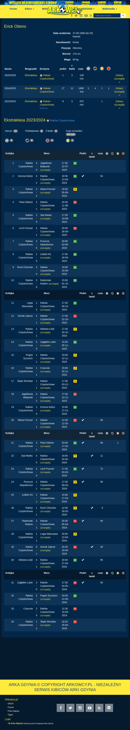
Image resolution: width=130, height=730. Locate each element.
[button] (123, 15)
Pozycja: (66, 48)
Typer (10, 715)
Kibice (29, 8)
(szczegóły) (45, 170)
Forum (13, 8)
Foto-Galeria (13, 711)
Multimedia (109, 8)
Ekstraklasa (31, 75)
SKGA (11, 703)
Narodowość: (63, 42)
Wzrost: (66, 53)
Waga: (67, 59)
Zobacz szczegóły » (119, 78)
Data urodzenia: (62, 33)
